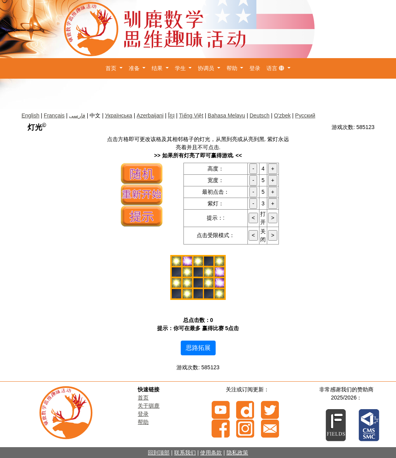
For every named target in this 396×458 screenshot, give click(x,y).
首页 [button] (111, 68)
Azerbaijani (150, 115)
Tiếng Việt (191, 115)
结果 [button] (158, 68)
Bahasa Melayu (227, 115)
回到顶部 (158, 452)
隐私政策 (237, 452)
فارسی (77, 115)
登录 (254, 68)
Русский (305, 115)
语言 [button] (276, 68)
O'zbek (282, 115)
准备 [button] (135, 68)
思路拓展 (198, 347)
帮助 (143, 422)
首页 (143, 397)
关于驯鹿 (148, 406)
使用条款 (211, 452)
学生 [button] (181, 68)
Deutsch (260, 115)
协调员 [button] (207, 68)
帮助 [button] (233, 68)
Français (54, 115)
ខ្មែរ (171, 115)
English (31, 115)
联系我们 (185, 452)
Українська (118, 115)
